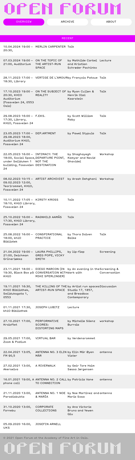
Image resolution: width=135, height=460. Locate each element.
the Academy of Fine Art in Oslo (62, 438)
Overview (24, 22)
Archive (67, 22)
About (111, 22)
